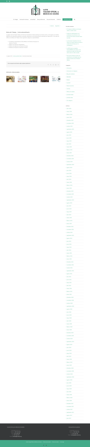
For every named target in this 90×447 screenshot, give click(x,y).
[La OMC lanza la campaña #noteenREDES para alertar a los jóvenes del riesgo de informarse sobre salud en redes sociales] (45, 76)
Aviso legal (62, 441)
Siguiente (57, 25)
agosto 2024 (69, 167)
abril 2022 (69, 250)
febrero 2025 (69, 149)
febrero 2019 (69, 362)
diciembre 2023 (70, 191)
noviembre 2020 (70, 300)
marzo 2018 (69, 394)
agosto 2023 (69, 203)
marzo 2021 (69, 288)
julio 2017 (69, 418)
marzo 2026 (69, 111)
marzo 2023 (69, 217)
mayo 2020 (69, 318)
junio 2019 (69, 350)
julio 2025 (69, 135)
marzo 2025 (69, 147)
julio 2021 (69, 276)
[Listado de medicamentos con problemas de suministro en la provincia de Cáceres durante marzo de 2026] (22, 76)
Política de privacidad (47, 441)
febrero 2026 (69, 114)
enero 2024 (69, 188)
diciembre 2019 (70, 332)
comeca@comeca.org (17, 436)
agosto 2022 (69, 238)
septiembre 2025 (70, 129)
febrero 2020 (69, 326)
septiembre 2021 (70, 270)
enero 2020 (69, 329)
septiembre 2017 (70, 412)
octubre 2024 (70, 161)
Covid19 (68, 82)
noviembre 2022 (70, 229)
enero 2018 (69, 400)
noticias (14, 56)
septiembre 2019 (70, 341)
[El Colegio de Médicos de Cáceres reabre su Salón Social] (10, 76)
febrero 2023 (69, 220)
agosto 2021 (69, 273)
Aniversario (69, 68)
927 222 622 (18, 432)
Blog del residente (71, 74)
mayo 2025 (69, 141)
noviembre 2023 (70, 194)
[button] (74, 19)
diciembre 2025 (70, 120)
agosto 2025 (69, 132)
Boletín (68, 79)
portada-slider (70, 97)
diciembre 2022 (70, 226)
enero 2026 (69, 117)
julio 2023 (69, 206)
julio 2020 (69, 312)
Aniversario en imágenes (72, 71)
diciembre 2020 (70, 297)
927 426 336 (75, 433)
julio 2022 (69, 241)
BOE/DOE (69, 77)
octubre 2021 (70, 267)
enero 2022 (69, 259)
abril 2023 (69, 214)
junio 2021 (69, 279)
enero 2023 (69, 223)
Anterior (52, 25)
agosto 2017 (69, 415)
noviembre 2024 (70, 158)
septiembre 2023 (70, 200)
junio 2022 (69, 244)
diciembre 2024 (70, 155)
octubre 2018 (70, 374)
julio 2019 (69, 347)
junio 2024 (69, 173)
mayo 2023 (69, 211)
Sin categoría (69, 100)
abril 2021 (69, 285)
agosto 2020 (69, 309)
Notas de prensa (70, 85)
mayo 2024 (69, 176)
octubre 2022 (70, 232)
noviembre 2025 (70, 123)
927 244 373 (16, 435)
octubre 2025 (70, 126)
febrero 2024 (69, 185)
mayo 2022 (69, 247)
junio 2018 (69, 385)
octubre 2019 (70, 338)
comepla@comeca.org (76, 435)
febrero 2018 (69, 397)
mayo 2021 (69, 282)
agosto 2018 (69, 380)
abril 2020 (69, 321)
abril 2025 (69, 144)
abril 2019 (69, 356)
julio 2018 (69, 383)
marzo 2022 (69, 253)
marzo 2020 (69, 324)
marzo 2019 (69, 359)
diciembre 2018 (70, 368)
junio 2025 (69, 138)
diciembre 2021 (70, 262)
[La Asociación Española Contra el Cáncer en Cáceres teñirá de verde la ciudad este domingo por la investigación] (33, 76)
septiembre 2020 (70, 306)
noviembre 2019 (70, 335)
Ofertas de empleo (71, 91)
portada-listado (19, 56)
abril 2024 (69, 179)
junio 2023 (69, 208)
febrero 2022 (69, 256)
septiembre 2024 (70, 164)
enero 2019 (69, 365)
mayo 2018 (69, 388)
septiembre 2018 (70, 377)
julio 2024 (69, 170)
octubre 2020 (70, 303)
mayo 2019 (69, 353)
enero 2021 (69, 294)
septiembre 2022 (70, 235)
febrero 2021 (69, 291)
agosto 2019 (69, 344)
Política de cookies (55, 441)
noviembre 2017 (70, 406)
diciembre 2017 (70, 403)
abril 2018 (69, 391)
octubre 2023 (70, 197)
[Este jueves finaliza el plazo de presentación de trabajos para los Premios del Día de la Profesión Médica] (56, 76)
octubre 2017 (70, 409)
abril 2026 (69, 108)
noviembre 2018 (70, 371)
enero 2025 (69, 152)
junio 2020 (69, 315)
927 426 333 (76, 432)
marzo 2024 (69, 182)
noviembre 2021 (70, 265)
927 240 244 (17, 433)
